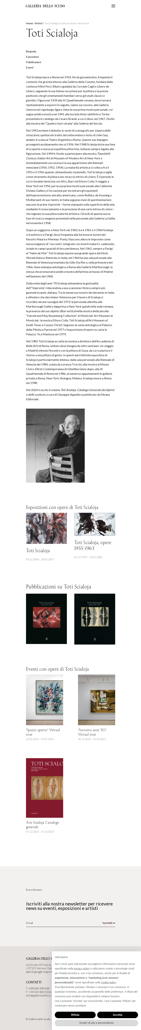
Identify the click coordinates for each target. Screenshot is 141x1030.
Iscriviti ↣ (109, 923)
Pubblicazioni (33, 62)
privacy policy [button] (82, 968)
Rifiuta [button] (75, 1014)
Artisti (38, 23)
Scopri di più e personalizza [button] (96, 1022)
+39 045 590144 (38, 988)
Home (29, 23)
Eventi (29, 67)
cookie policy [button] (108, 982)
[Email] (49, 923)
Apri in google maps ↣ (39, 971)
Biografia (31, 51)
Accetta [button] (117, 1014)
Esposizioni (32, 56)
